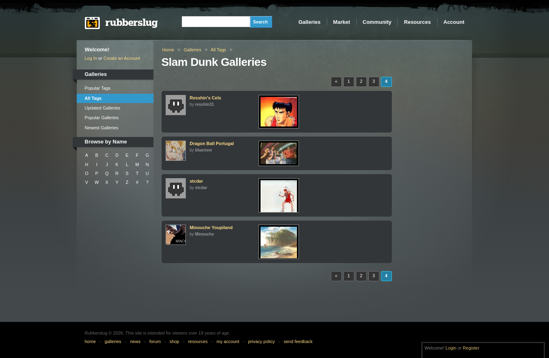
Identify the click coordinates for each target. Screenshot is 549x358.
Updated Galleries (102, 107)
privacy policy (261, 341)
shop (174, 341)
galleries (113, 341)
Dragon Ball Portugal (212, 143)
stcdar (196, 181)
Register (471, 347)
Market (341, 22)
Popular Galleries (102, 117)
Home (168, 49)
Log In (91, 58)
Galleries (310, 22)
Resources (417, 22)
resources (198, 341)
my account (228, 341)
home (90, 341)
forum (155, 341)
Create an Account (121, 58)
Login (451, 347)
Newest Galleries (101, 127)
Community (377, 22)
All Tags (93, 98)
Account (454, 22)
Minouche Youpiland (211, 227)
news (135, 341)
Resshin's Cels (205, 97)
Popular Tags (98, 88)
